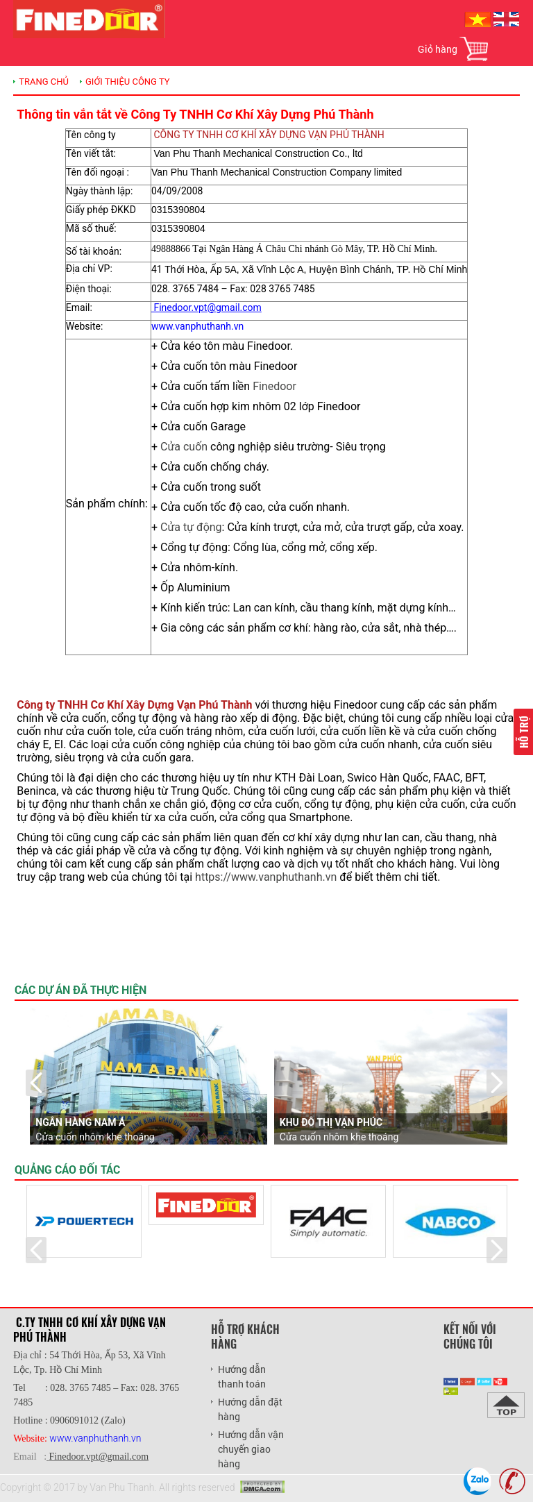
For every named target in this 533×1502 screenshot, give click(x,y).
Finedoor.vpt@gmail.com (99, 1456)
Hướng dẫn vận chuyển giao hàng (251, 1449)
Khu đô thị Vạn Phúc (331, 1122)
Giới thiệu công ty (127, 81)
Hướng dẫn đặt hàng (250, 1409)
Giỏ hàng (437, 49)
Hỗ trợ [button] (523, 732)
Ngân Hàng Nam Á (80, 1122)
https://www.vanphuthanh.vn (266, 877)
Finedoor (274, 386)
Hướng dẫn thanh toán (242, 1376)
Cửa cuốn (184, 446)
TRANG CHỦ (44, 81)
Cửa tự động (191, 527)
